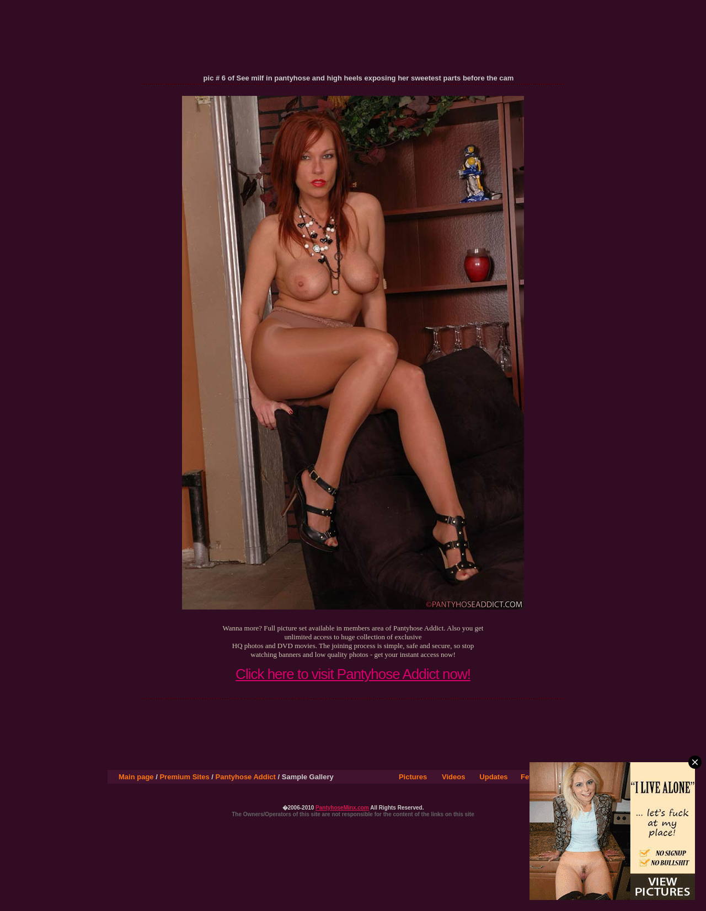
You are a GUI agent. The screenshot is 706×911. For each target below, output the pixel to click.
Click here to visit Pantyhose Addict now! (353, 674)
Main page (136, 777)
